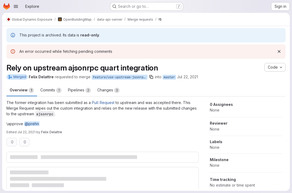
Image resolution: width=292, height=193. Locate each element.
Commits (51, 90)
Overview (22, 90)
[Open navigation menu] (16, 6)
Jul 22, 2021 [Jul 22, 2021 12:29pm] (26, 132)
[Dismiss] (279, 51)
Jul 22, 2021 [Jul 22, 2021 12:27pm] (187, 77)
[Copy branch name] (151, 77)
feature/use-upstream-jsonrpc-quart (120, 77)
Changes (108, 90)
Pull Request (103, 102)
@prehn (32, 123)
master (169, 77)
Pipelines (79, 90)
